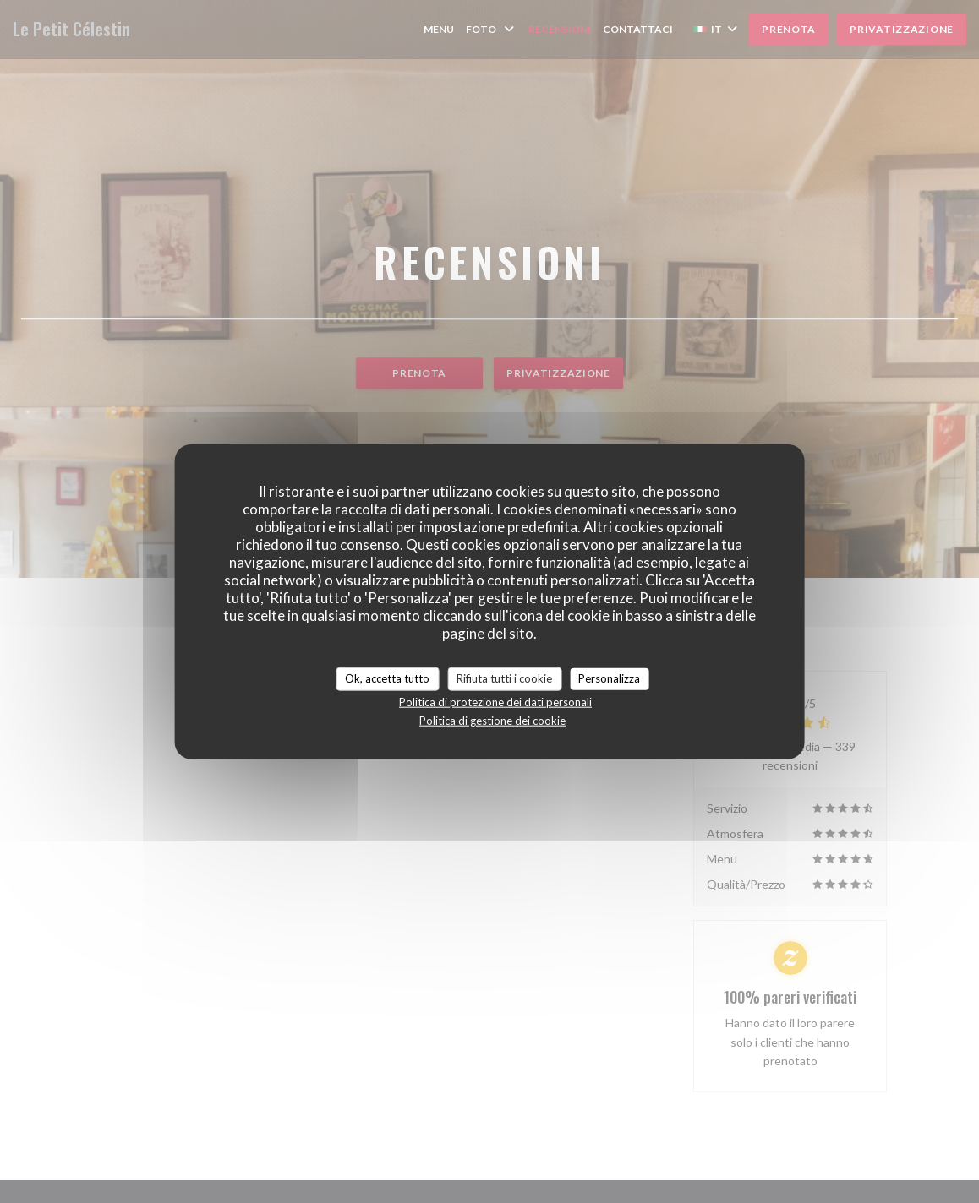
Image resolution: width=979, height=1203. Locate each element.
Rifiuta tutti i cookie (504, 678)
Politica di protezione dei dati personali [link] (495, 701)
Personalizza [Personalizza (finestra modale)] (609, 678)
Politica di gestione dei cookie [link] (492, 720)
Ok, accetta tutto (387, 678)
